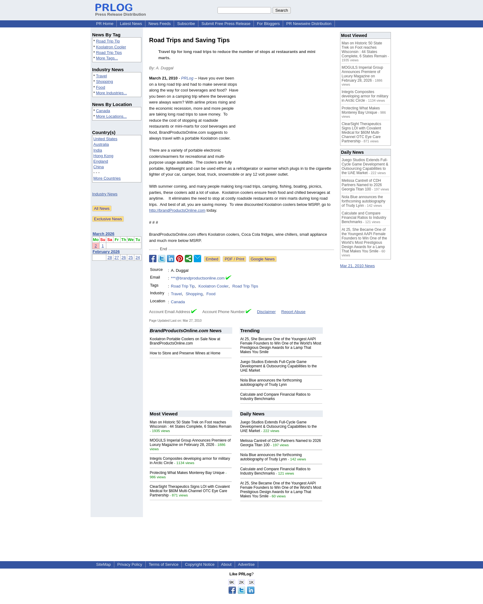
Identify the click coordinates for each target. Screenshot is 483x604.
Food (100, 87)
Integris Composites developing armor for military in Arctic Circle (365, 96)
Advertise (246, 564)
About (226, 564)
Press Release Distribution (120, 12)
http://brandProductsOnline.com (177, 210)
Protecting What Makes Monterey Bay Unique (187, 473)
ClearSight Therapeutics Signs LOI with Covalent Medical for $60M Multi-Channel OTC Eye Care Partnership (190, 490)
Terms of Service (164, 564)
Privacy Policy (129, 564)
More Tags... (107, 58)
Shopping (104, 81)
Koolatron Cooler (111, 47)
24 (138, 257)
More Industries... (111, 93)
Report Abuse (293, 311)
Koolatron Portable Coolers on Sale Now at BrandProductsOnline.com (185, 341)
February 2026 (106, 251)
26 (123, 257)
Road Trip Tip (108, 41)
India (97, 150)
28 (110, 257)
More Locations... (111, 116)
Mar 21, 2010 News (357, 265)
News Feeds (159, 23)
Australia (101, 144)
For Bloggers (268, 23)
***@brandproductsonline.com (198, 278)
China (98, 167)
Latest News (131, 23)
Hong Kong (103, 155)
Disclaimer (266, 311)
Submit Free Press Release (225, 23)
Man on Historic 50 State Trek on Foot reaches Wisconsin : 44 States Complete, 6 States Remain (190, 424)
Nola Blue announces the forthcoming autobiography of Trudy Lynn (271, 382)
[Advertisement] (288, 120)
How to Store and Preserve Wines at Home (185, 353)
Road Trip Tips (109, 52)
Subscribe (186, 23)
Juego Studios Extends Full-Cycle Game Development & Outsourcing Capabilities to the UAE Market (278, 366)
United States (105, 139)
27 (117, 257)
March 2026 (104, 233)
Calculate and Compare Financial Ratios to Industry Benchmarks (364, 217)
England (100, 161)
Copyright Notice (199, 564)
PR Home (104, 23)
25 (130, 257)
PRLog (187, 78)
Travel (101, 76)
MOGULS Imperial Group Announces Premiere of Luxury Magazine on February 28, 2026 (190, 442)
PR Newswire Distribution (308, 23)
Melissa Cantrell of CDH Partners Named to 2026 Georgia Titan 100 (362, 184)
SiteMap (103, 564)
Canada (103, 110)
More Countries (107, 178)
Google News (263, 259)
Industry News (104, 194)
